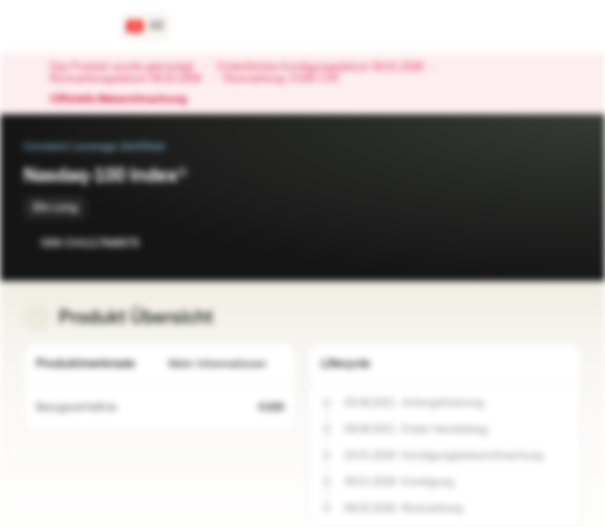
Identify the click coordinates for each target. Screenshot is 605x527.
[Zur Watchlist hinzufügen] (537, 243)
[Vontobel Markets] (63, 26)
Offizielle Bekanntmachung (125, 99)
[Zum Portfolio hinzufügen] (567, 243)
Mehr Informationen (226, 364)
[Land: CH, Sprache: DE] (145, 26)
